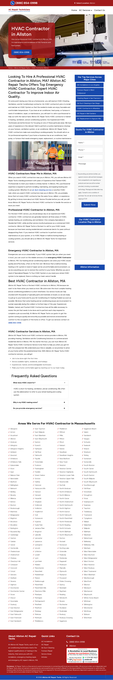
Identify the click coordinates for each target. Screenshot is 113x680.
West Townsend (90, 571)
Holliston (38, 508)
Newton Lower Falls (67, 475)
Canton (13, 538)
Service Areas (46, 654)
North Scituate (65, 528)
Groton (37, 479)
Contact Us (99, 10)
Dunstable (14, 601)
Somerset (87, 459)
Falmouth (38, 455)
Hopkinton (39, 512)
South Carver (89, 469)
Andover (13, 442)
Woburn (87, 614)
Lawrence (38, 541)
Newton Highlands (66, 472)
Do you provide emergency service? (27, 408)
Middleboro (39, 621)
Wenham (87, 548)
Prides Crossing (65, 581)
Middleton (63, 429)
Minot (61, 442)
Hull (36, 515)
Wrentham (88, 618)
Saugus (86, 439)
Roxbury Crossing (66, 618)
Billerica (13, 498)
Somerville (87, 462)
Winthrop (87, 611)
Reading (62, 594)
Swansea (87, 505)
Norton (62, 538)
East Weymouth (41, 439)
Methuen (38, 618)
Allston (13, 439)
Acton (12, 432)
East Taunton (40, 429)
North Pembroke (65, 522)
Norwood (63, 545)
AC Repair (45, 645)
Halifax (37, 482)
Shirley (86, 455)
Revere (62, 601)
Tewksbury (88, 512)
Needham (63, 452)
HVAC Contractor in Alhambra (88, 108)
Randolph (62, 588)
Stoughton (88, 495)
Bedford (13, 482)
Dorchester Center (17, 591)
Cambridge (14, 535)
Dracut (12, 598)
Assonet (13, 455)
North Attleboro (65, 492)
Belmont (13, 488)
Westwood (88, 591)
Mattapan (38, 598)
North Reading (64, 525)
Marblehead (39, 575)
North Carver (64, 498)
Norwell (62, 541)
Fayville (37, 459)
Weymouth (88, 594)
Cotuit (12, 571)
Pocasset (63, 578)
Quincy (62, 585)
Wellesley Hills (89, 545)
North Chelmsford (66, 502)
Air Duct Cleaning (47, 648)
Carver (12, 545)
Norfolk (62, 485)
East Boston (15, 608)
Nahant (62, 445)
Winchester (88, 608)
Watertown (88, 538)
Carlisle (13, 541)
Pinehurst (63, 565)
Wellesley (87, 541)
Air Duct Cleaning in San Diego (88, 103)
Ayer (12, 472)
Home (74, 10)
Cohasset (14, 565)
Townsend (88, 515)
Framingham (39, 469)
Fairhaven (38, 449)
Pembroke (63, 558)
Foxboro (38, 465)
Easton (37, 442)
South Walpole (89, 479)
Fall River (38, 452)
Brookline (13, 525)
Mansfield (38, 571)
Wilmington (88, 604)
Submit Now (89, 204)
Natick (61, 449)
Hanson (38, 492)
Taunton (87, 508)
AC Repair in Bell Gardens (86, 113)
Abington (13, 429)
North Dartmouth (66, 505)
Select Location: (82, 3)
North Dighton (64, 508)
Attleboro (14, 459)
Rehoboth (63, 598)
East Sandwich (15, 621)
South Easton (89, 475)
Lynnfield (38, 561)
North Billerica (64, 495)
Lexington (38, 545)
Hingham (38, 502)
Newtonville (63, 482)
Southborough (89, 485)
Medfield (38, 604)
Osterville (63, 551)
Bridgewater (14, 515)
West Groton (89, 561)
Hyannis (38, 522)
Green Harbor (40, 475)
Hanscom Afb (40, 488)
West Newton (89, 565)
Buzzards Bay (15, 532)
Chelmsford (14, 555)
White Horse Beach (91, 598)
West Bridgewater (90, 558)
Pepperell (62, 561)
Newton (62, 465)
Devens (13, 581)
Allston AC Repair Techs (22, 68)
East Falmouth (15, 614)
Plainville (62, 568)
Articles (44, 657)
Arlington (13, 445)
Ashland (13, 452)
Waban (86, 522)
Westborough (89, 578)
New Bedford (64, 459)
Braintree (13, 512)
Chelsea (13, 558)
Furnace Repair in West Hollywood (85, 91)
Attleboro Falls (15, 462)
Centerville (14, 548)
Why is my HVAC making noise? (25, 402)
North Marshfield (65, 518)
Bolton (12, 502)
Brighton (13, 518)
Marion (37, 578)
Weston (87, 585)
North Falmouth (65, 515)
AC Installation (47, 641)
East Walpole (40, 432)
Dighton (13, 585)
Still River (87, 488)
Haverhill (38, 498)
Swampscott (89, 502)
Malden (37, 565)
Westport (87, 588)
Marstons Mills (40, 591)
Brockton (13, 522)
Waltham (87, 532)
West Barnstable (90, 551)
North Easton (64, 512)
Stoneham (88, 492)
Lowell (37, 555)
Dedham (13, 578)
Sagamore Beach (90, 429)
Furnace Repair (46, 651)
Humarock (39, 518)
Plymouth (63, 571)
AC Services (84, 10)
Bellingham (14, 485)
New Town (63, 462)
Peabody (62, 555)
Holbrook (38, 505)
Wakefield (87, 525)
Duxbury (13, 604)
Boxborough (15, 508)
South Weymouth (90, 482)
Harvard (38, 495)
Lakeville (38, 535)
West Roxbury (89, 568)
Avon (12, 469)
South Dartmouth (90, 472)
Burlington (14, 528)
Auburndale (14, 465)
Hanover (38, 485)
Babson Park (15, 475)
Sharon (86, 449)
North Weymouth (66, 535)
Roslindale (63, 611)
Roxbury (62, 614)
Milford (62, 432)
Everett (38, 445)
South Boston (89, 465)
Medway (38, 611)
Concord (13, 568)
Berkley (13, 492)
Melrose (38, 614)
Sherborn (87, 452)
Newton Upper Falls (66, 479)
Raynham (62, 591)
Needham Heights (66, 455)
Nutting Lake (64, 548)
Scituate (87, 442)
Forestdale (39, 462)
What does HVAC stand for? (24, 383)
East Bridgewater (16, 611)
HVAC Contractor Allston (40, 68)
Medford (38, 608)
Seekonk (87, 445)
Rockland (62, 608)
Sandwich (87, 435)
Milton (61, 439)
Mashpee (38, 594)
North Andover (65, 488)
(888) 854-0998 (26, 2)
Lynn (36, 558)
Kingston (38, 532)
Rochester (63, 604)
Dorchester (14, 588)
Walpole (87, 528)
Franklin (37, 472)
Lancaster (38, 538)
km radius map (89, 242)
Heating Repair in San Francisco (89, 98)
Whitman (87, 601)
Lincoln (37, 548)
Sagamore (63, 621)
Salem (86, 432)
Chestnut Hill (15, 561)
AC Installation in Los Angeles (88, 85)
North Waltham (65, 532)
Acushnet (14, 435)
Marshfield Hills (40, 588)
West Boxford (89, 555)
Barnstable (14, 479)
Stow (86, 498)
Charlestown (15, 551)
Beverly (13, 495)
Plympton (63, 575)
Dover (12, 594)
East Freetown (16, 618)
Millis (61, 435)
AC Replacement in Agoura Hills (89, 119)
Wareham (87, 535)
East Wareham (40, 435)
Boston (13, 505)
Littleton (38, 551)
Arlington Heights (17, 449)
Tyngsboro (88, 518)
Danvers (13, 575)
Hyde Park (38, 525)
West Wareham (89, 575)
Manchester (39, 568)
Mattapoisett (40, 601)
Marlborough (39, 581)
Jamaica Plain (40, 528)
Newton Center (65, 469)
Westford (87, 581)
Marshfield (39, 585)
